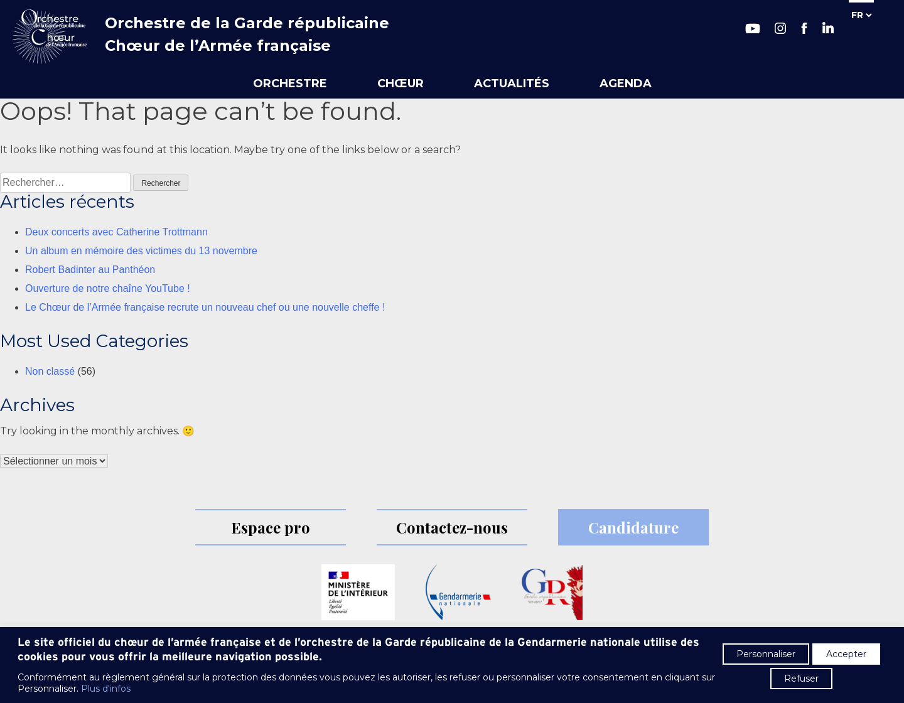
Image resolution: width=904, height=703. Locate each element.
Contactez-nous (452, 527)
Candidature (633, 527)
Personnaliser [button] (765, 654)
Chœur (400, 83)
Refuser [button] (801, 678)
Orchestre (290, 83)
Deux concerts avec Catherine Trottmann (116, 232)
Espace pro (270, 527)
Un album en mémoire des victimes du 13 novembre (141, 250)
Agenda (626, 83)
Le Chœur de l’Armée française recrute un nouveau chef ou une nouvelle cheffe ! (205, 307)
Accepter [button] (846, 654)
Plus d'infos (106, 688)
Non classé (50, 371)
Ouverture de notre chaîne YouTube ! (107, 288)
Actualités (511, 83)
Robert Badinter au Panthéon (90, 269)
